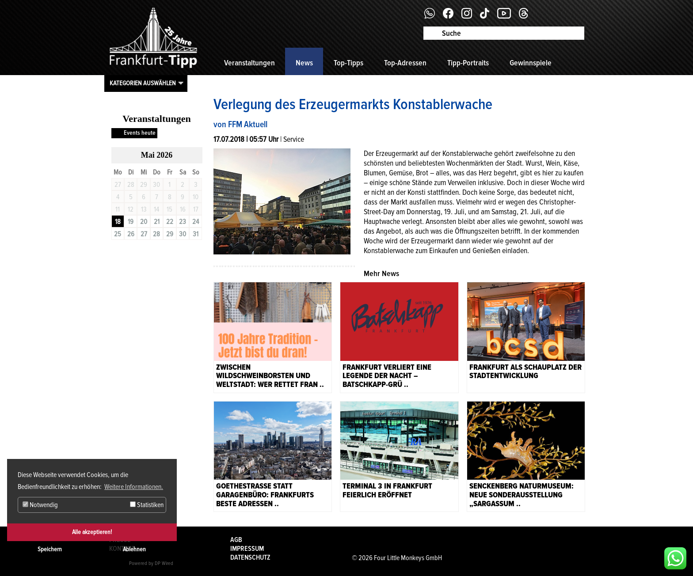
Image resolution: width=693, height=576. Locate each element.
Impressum (247, 548)
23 (182, 221)
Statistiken (147, 504)
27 (144, 234)
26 (130, 234)
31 (195, 234)
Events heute (140, 132)
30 (182, 234)
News (304, 63)
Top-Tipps (348, 63)
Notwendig (40, 504)
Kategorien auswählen (143, 83)
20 (143, 221)
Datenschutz (250, 557)
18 (118, 221)
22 (169, 221)
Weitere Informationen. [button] (133, 486)
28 (156, 234)
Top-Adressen (405, 63)
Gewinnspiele (531, 63)
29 (169, 234)
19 (130, 221)
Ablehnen (134, 549)
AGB (236, 539)
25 (117, 234)
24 (195, 221)
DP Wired (164, 563)
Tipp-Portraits (468, 63)
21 (157, 221)
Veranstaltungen (249, 63)
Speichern (50, 549)
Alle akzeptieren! (92, 532)
